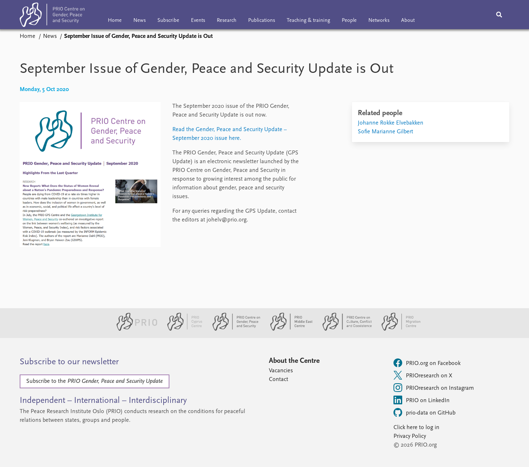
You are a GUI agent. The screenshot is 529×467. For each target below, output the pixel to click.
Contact (278, 379)
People (349, 20)
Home (115, 20)
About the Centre (294, 361)
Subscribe (168, 20)
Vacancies (281, 371)
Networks (378, 20)
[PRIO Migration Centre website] (397, 329)
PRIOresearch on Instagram (433, 387)
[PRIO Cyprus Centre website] (181, 329)
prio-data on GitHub (424, 412)
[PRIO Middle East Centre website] (288, 329)
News (139, 20)
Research (226, 20)
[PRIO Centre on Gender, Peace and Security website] (233, 329)
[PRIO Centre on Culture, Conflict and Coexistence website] (344, 329)
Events (198, 20)
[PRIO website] (134, 329)
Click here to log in (416, 428)
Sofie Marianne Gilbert (385, 132)
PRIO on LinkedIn (421, 400)
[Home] (52, 16)
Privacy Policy (409, 436)
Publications (261, 20)
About (408, 20)
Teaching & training (308, 20)
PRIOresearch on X (422, 375)
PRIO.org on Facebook (427, 362)
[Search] (499, 14)
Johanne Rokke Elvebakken (390, 123)
